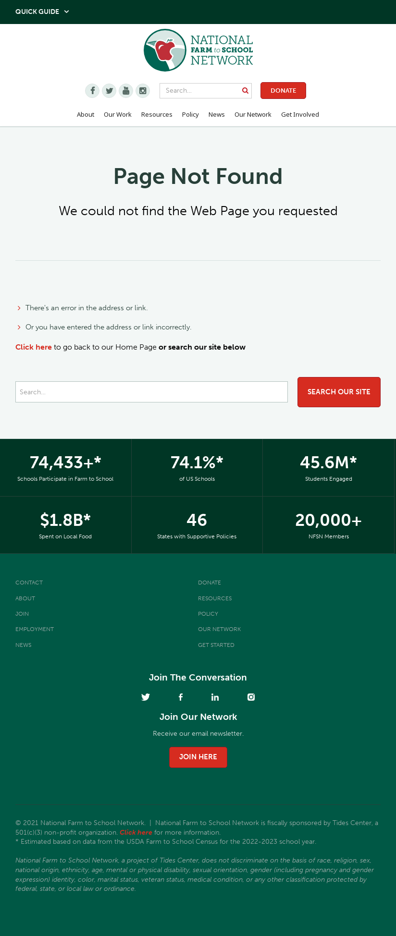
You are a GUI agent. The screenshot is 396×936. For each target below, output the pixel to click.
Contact (29, 582)
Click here (33, 347)
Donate (283, 90)
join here (198, 757)
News (23, 645)
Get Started (216, 645)
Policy (208, 613)
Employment (34, 629)
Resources (157, 114)
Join (22, 613)
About (25, 598)
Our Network (253, 114)
